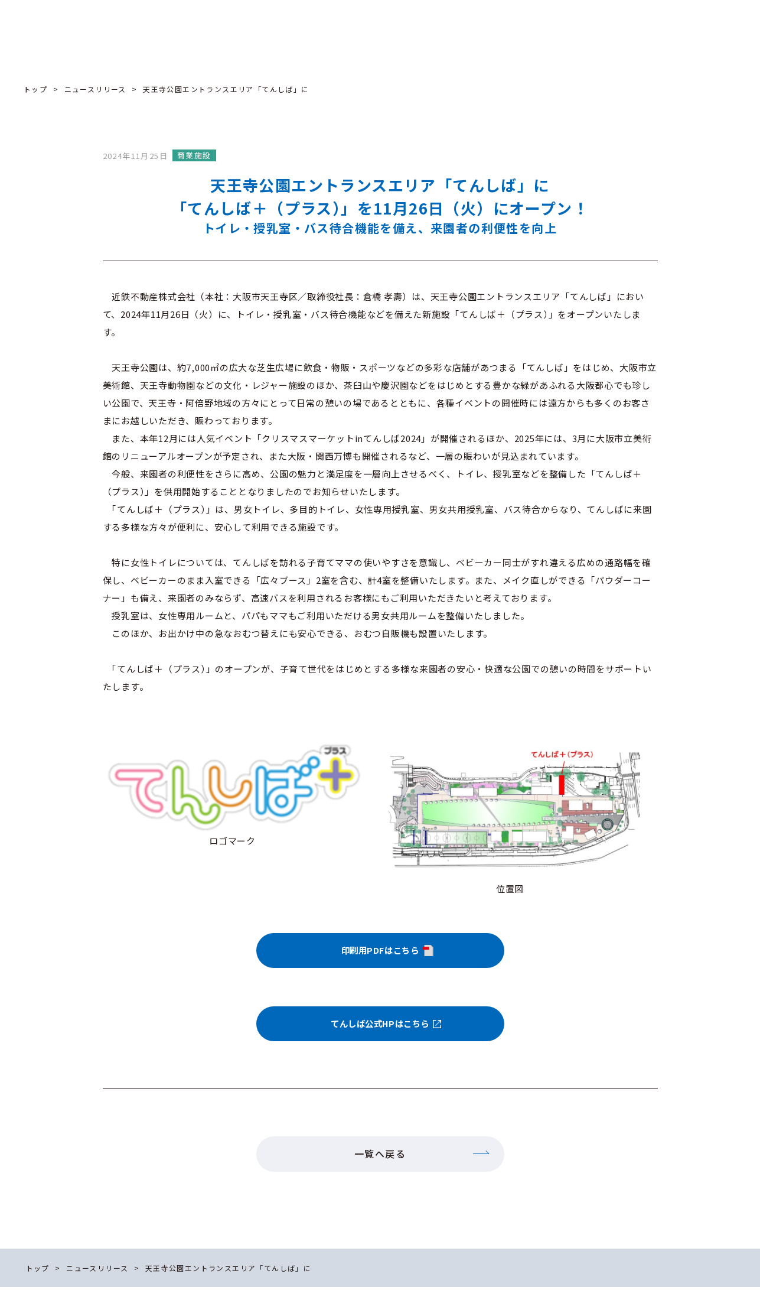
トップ (35, 89)
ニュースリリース (95, 89)
